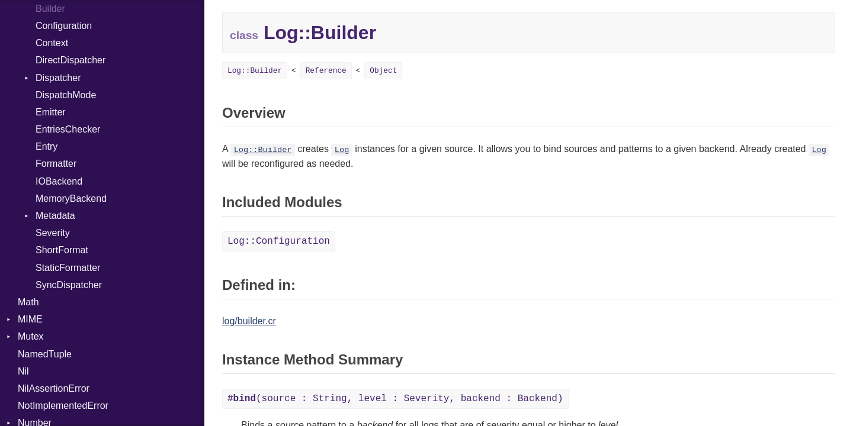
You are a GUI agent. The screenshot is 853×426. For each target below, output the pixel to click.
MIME (30, 319)
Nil (23, 371)
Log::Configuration (278, 241)
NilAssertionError (53, 388)
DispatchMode (66, 95)
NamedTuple (45, 354)
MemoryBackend (71, 198)
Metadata (55, 216)
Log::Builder (254, 70)
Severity (53, 233)
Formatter (56, 164)
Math (28, 302)
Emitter (51, 112)
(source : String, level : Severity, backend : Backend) (395, 398)
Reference (326, 70)
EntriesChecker (68, 129)
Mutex (31, 336)
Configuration (64, 26)
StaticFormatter (68, 268)
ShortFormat (62, 250)
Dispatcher (58, 78)
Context (52, 43)
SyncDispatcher (69, 285)
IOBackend (59, 181)
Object (383, 70)
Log (342, 150)
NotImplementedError (63, 406)
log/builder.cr (249, 321)
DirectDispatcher (70, 60)
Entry (46, 146)
